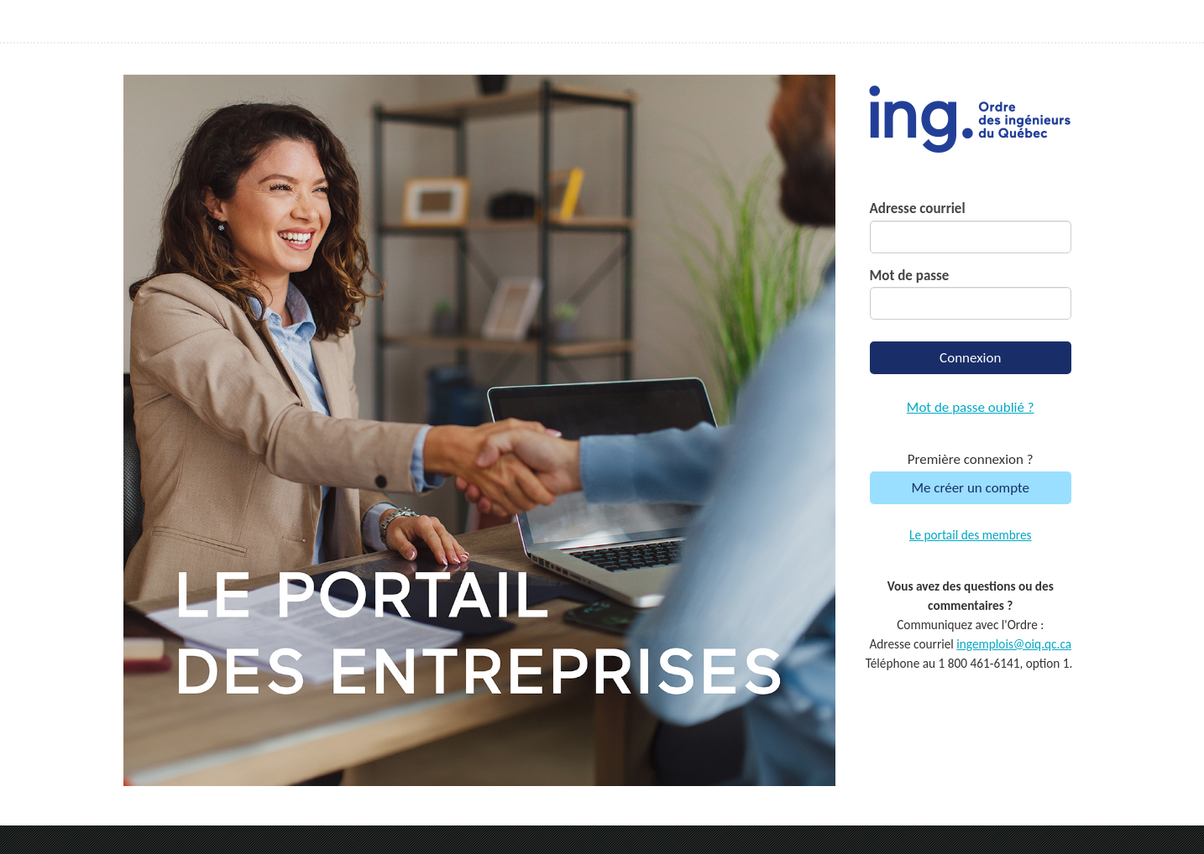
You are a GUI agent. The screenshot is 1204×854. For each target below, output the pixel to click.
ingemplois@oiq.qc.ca (1013, 644)
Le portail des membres (970, 535)
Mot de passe (910, 275)
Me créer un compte (970, 488)
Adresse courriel (918, 208)
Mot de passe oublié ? (970, 407)
